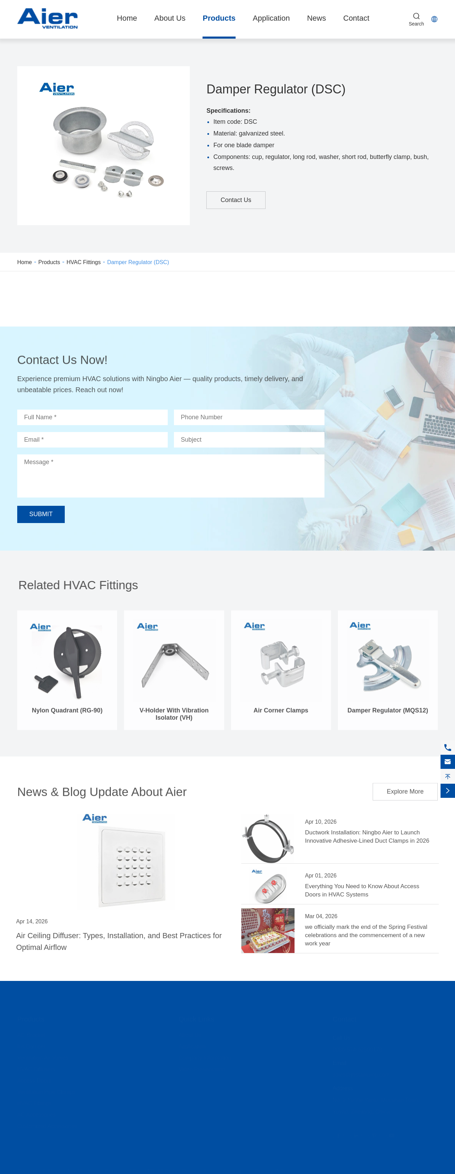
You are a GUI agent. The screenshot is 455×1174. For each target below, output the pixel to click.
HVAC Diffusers (36, 1067)
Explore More (405, 788)
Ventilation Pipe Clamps (46, 1090)
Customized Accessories (47, 1124)
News (316, 18)
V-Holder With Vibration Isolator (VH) (174, 717)
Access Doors (34, 1078)
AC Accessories (36, 1112)
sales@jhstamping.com (361, 1072)
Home (127, 18)
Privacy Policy (272, 1169)
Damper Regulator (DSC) (138, 262)
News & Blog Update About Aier (102, 788)
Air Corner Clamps (281, 713)
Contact (356, 18)
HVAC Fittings (83, 262)
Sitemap (233, 1169)
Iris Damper (31, 1044)
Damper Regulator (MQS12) (388, 713)
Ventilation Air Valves (42, 1055)
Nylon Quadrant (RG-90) (67, 713)
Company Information (205, 1055)
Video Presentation (202, 1067)
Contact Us (235, 200)
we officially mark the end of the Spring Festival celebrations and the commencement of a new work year (369, 935)
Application (271, 18)
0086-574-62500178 (357, 1047)
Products (219, 18)
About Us (170, 18)
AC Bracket (31, 1033)
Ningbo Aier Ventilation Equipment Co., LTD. (102, 1169)
